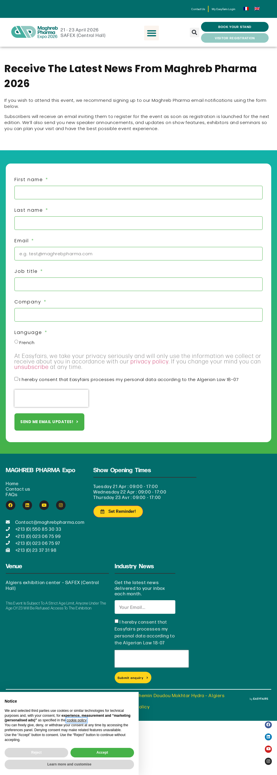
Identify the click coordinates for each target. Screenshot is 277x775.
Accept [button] (102, 752)
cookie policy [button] (76, 720)
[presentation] (51, 402)
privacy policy (150, 364)
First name (29, 183)
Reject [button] (36, 752)
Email (22, 244)
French (26, 346)
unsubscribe (31, 370)
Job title (27, 275)
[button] (151, 36)
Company (28, 305)
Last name (29, 214)
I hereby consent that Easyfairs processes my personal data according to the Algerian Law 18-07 (129, 383)
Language (29, 336)
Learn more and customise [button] (69, 764)
